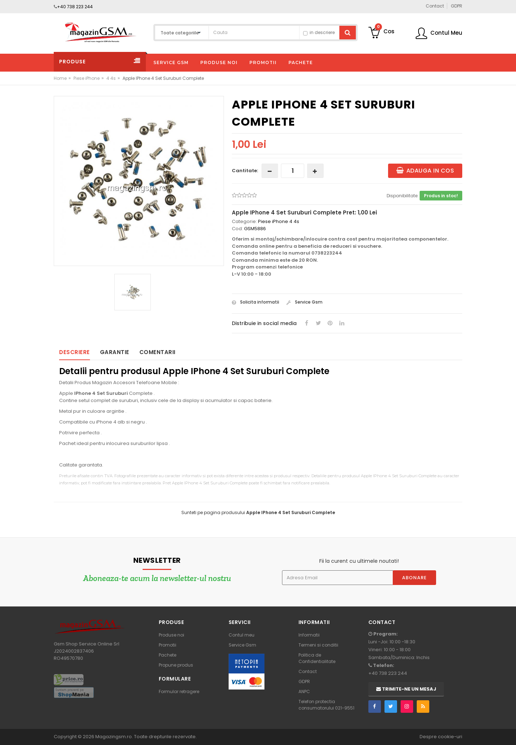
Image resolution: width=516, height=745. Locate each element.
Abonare (414, 577)
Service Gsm (304, 302)
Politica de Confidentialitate (316, 658)
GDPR (304, 681)
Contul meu (241, 635)
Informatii (309, 635)
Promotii (167, 645)
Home (60, 78)
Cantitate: (245, 170)
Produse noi (171, 635)
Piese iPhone (86, 78)
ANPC (304, 691)
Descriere (74, 352)
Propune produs (176, 665)
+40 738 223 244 (75, 7)
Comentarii (157, 352)
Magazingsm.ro (113, 736)
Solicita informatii (255, 302)
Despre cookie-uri (441, 736)
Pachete (167, 655)
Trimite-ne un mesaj (406, 689)
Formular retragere (179, 691)
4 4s (111, 78)
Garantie (114, 352)
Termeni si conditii (318, 645)
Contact (307, 671)
